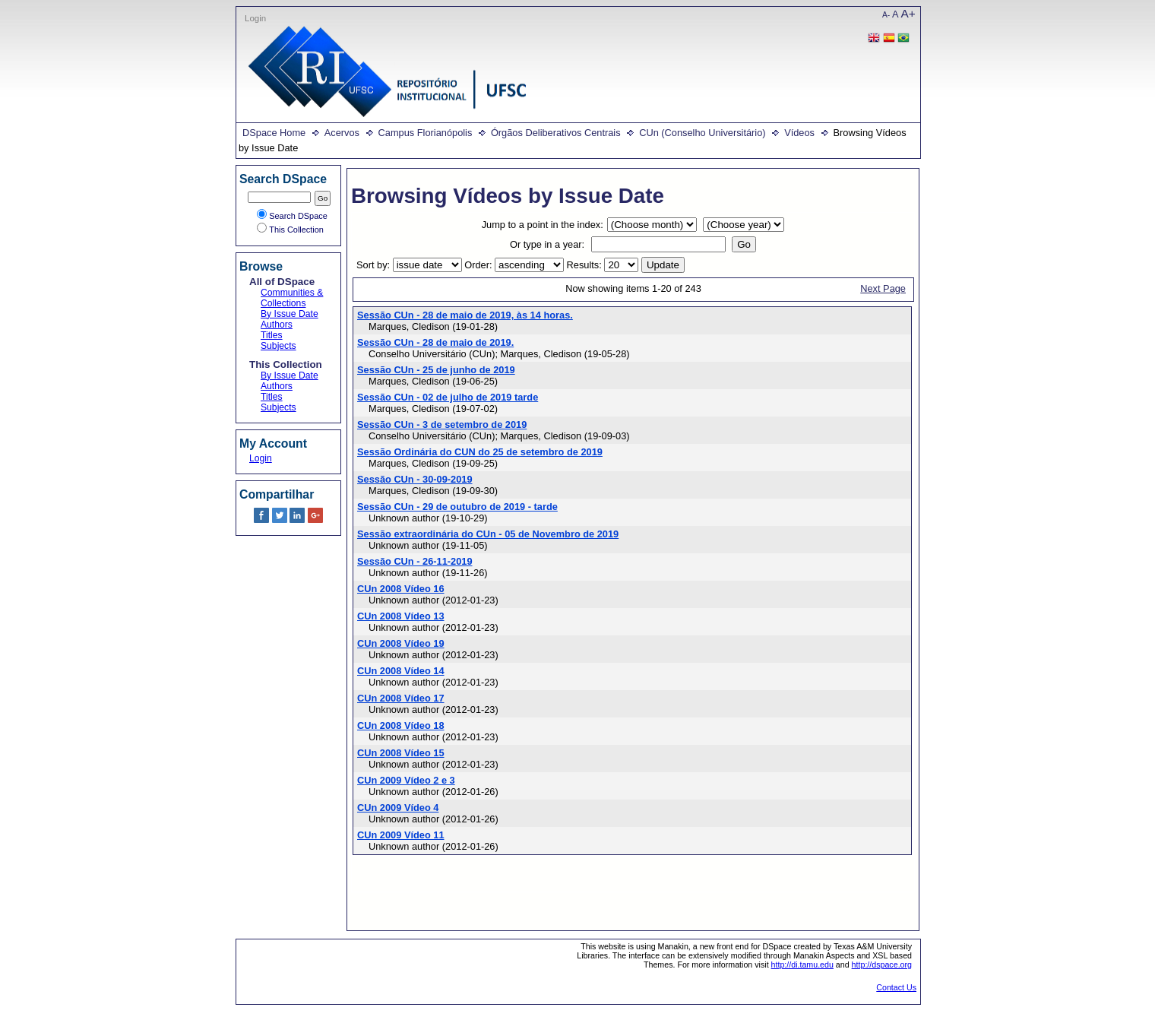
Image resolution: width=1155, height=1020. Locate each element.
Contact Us (896, 987)
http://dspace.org (882, 964)
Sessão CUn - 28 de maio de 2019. (435, 342)
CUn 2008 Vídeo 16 (401, 588)
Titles (272, 335)
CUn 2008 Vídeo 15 (401, 753)
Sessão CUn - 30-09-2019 (415, 479)
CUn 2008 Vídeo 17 (401, 698)
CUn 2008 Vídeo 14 (401, 670)
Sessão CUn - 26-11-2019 (415, 561)
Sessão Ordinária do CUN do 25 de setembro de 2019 (480, 452)
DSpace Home (273, 132)
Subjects (278, 346)
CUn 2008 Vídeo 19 (401, 643)
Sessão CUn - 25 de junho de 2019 (436, 369)
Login (255, 18)
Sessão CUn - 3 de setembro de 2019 (442, 424)
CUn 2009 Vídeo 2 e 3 (406, 780)
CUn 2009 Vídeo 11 (401, 835)
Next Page (883, 288)
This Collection (290, 229)
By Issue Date (289, 314)
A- (886, 15)
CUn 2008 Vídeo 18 (401, 725)
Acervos (341, 132)
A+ (908, 13)
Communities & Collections (292, 298)
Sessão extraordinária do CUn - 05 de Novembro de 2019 (488, 534)
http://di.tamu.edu (802, 964)
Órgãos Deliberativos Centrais (556, 132)
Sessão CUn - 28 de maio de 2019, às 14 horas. (465, 315)
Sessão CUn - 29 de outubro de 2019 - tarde (457, 506)
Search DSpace (292, 215)
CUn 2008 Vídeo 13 (401, 616)
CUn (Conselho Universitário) (702, 132)
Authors (277, 324)
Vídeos (799, 132)
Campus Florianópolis (425, 132)
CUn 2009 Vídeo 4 (397, 807)
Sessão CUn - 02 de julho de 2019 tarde (447, 397)
